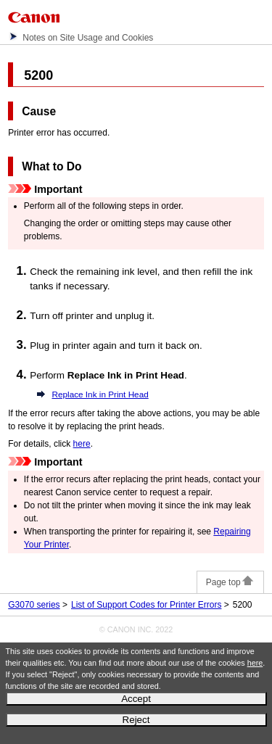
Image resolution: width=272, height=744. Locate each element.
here (255, 662)
